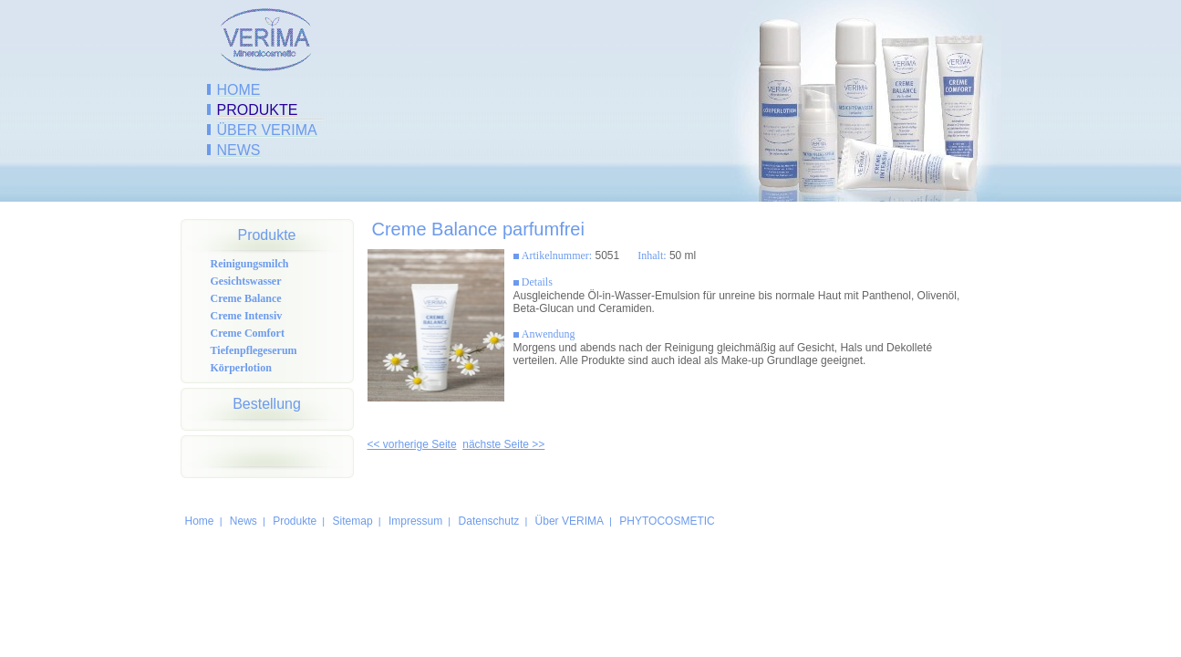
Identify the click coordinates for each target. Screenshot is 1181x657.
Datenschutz (489, 521)
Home (239, 90)
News (239, 150)
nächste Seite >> (503, 444)
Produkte (257, 110)
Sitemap (353, 521)
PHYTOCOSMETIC (666, 521)
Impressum (415, 521)
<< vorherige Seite (412, 444)
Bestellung (267, 404)
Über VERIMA (267, 130)
